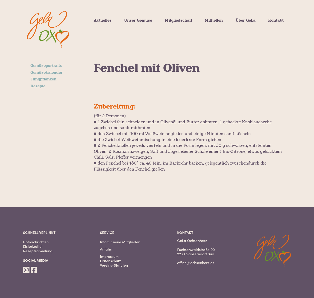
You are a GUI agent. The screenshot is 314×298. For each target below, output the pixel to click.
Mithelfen (214, 20)
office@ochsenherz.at (195, 262)
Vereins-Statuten (114, 265)
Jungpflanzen (43, 79)
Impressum (109, 256)
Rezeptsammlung (38, 251)
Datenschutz (110, 261)
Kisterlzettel (32, 246)
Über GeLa (245, 20)
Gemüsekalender (46, 72)
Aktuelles (103, 20)
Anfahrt (106, 249)
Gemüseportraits (46, 65)
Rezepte (37, 86)
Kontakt (276, 20)
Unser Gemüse (138, 20)
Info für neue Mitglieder (120, 242)
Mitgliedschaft (178, 20)
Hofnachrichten (36, 242)
